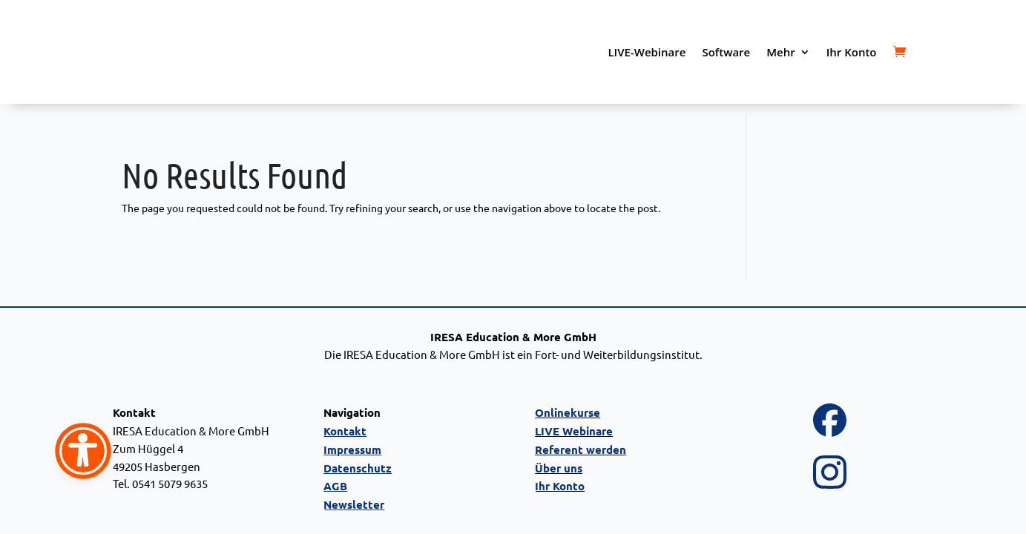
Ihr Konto (851, 51)
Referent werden (580, 449)
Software (726, 51)
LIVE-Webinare (646, 51)
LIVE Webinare (574, 430)
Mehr (780, 51)
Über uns (558, 468)
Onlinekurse (567, 412)
